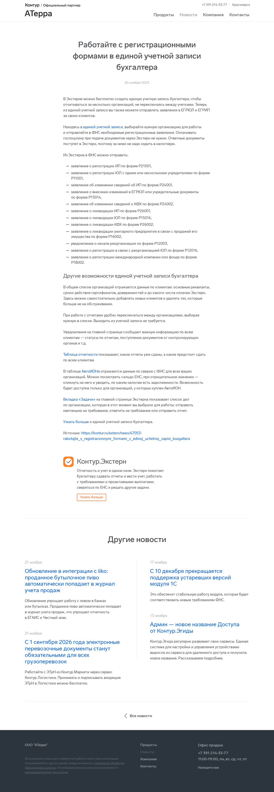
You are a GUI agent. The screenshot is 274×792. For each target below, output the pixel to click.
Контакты (239, 14)
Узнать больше (76, 422)
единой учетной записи (103, 127)
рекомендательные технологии (46, 772)
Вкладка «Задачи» (79, 399)
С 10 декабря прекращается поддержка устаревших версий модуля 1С (190, 577)
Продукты (164, 14)
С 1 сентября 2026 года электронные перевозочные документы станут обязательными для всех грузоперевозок (72, 652)
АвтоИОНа (91, 371)
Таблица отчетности (80, 354)
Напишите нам (208, 768)
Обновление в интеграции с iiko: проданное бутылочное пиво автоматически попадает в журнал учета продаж (70, 581)
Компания (213, 14)
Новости (188, 14)
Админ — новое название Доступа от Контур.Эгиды (194, 627)
